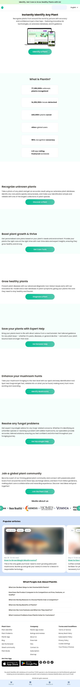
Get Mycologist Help (40, 441)
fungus (20, 530)
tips (72, 530)
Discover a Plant (40, 202)
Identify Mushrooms (40, 391)
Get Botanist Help (40, 344)
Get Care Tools (40, 249)
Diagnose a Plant (40, 296)
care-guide (11, 530)
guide (28, 530)
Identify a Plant (40, 51)
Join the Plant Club (40, 491)
